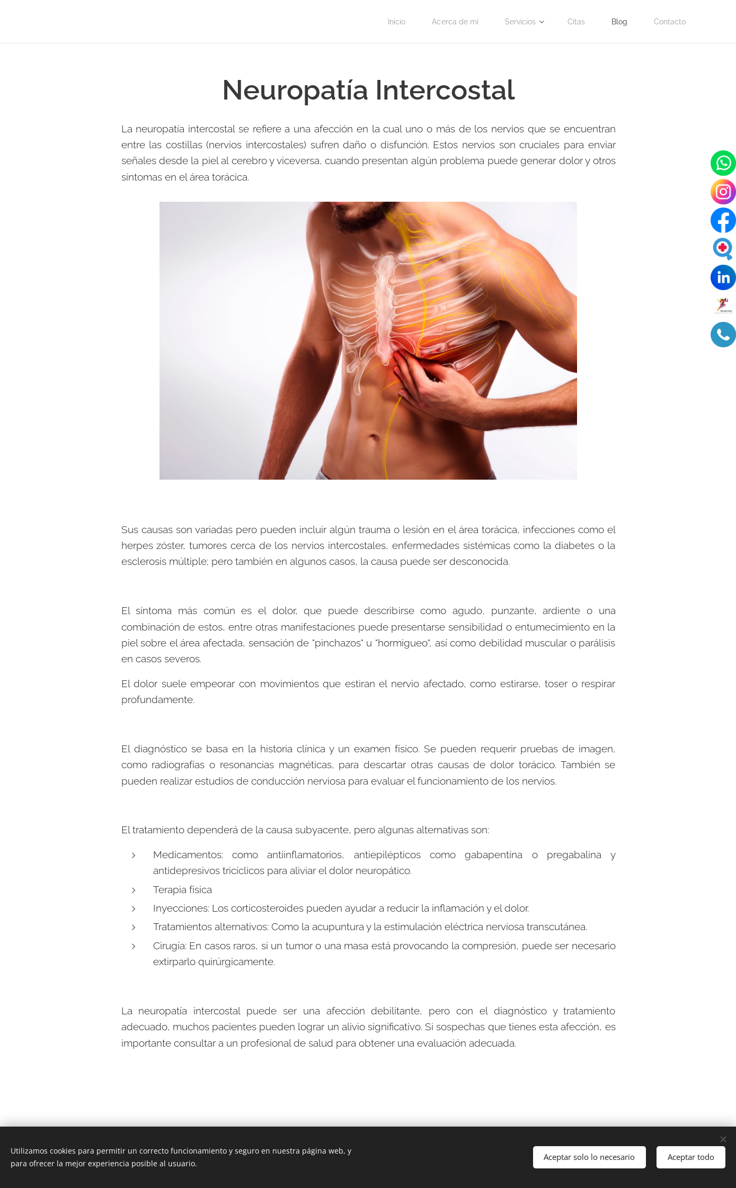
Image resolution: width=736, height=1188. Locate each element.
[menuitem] (387, 21)
